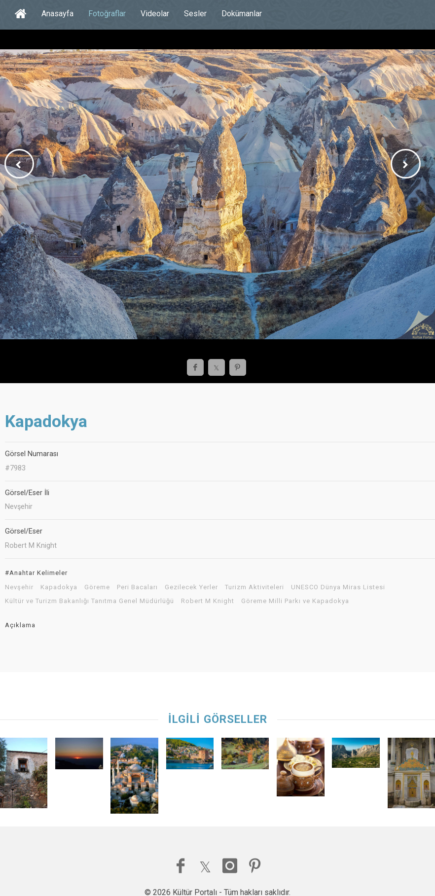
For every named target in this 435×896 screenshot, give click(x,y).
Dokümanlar (241, 13)
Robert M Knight (207, 601)
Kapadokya (58, 587)
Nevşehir (19, 587)
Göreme (97, 587)
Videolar (155, 13)
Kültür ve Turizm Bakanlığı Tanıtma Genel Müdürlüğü (89, 601)
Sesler (195, 13)
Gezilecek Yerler (191, 587)
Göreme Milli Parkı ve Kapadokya (295, 601)
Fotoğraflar (107, 13)
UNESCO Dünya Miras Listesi (338, 587)
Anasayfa (57, 13)
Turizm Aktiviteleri (254, 587)
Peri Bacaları (137, 587)
